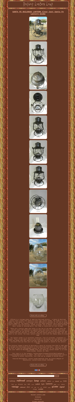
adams (49, 381)
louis (12, 384)
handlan (49, 387)
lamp (36, 380)
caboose (63, 384)
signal (62, 387)
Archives (38, 397)
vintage (15, 386)
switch (37, 384)
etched (45, 387)
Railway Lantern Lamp (38, 394)
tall (41, 387)
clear (38, 387)
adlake (43, 381)
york (53, 381)
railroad (21, 380)
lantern (49, 383)
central (32, 384)
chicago (35, 389)
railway (12, 381)
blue (25, 384)
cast (35, 387)
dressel (57, 381)
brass (55, 384)
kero (61, 381)
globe (55, 387)
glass (16, 384)
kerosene (20, 384)
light (42, 384)
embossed (22, 387)
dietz (28, 387)
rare (29, 384)
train (65, 381)
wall (32, 387)
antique (29, 380)
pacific (58, 384)
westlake (40, 389)
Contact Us (38, 399)
